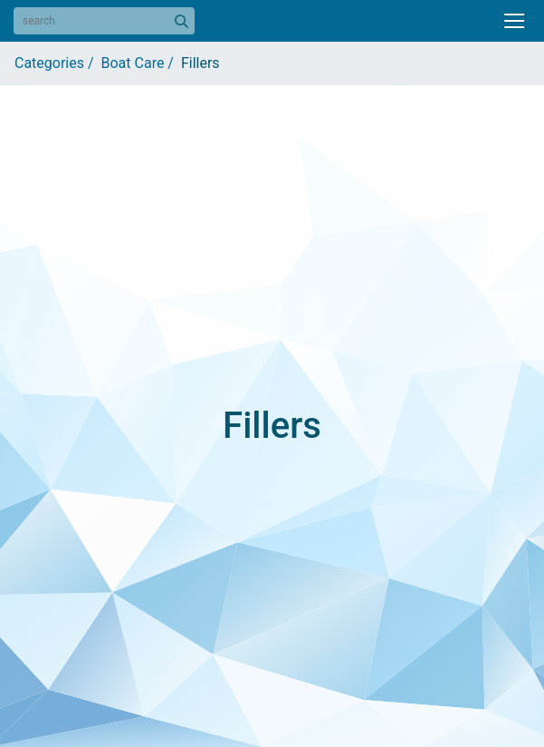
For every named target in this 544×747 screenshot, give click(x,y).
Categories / (57, 63)
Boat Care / (141, 63)
